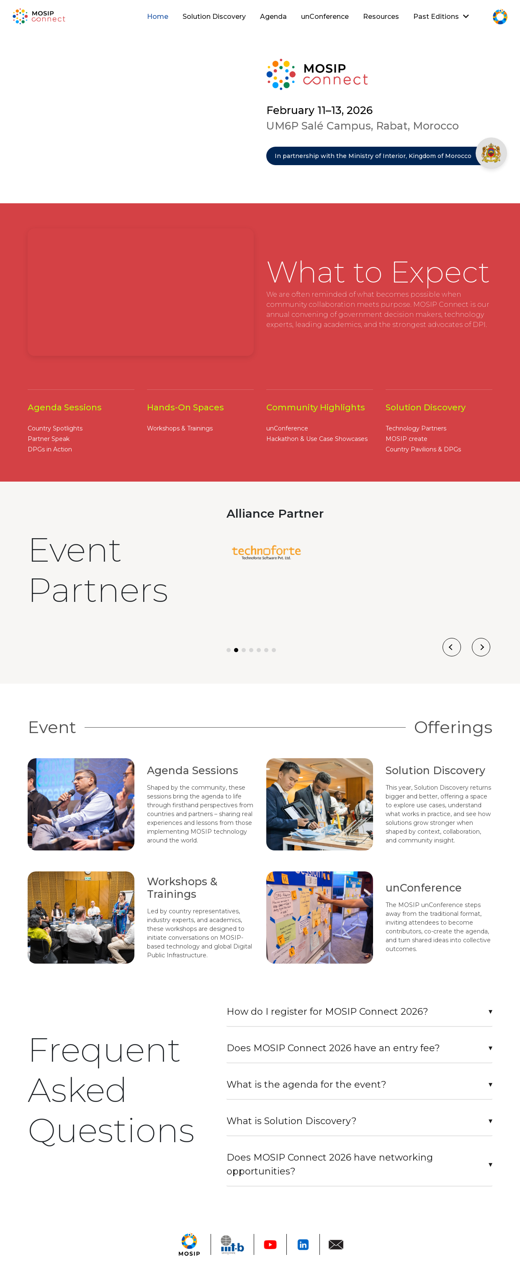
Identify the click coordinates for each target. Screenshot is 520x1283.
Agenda (273, 17)
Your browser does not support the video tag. (141, 110)
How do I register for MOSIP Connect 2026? (327, 1011)
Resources (381, 17)
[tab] (359, 1011)
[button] (229, 650)
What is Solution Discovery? (292, 1121)
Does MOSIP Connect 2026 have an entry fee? (333, 1048)
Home (159, 18)
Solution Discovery (214, 17)
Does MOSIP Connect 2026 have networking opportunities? (330, 1164)
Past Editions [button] (441, 17)
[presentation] (452, 647)
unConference (325, 17)
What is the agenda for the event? (306, 1084)
